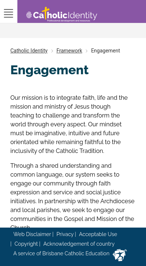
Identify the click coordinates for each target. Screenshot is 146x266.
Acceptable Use (98, 234)
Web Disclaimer (32, 234)
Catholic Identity (29, 51)
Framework (69, 51)
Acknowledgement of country (79, 244)
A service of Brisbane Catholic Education (61, 253)
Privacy (65, 234)
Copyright (26, 244)
